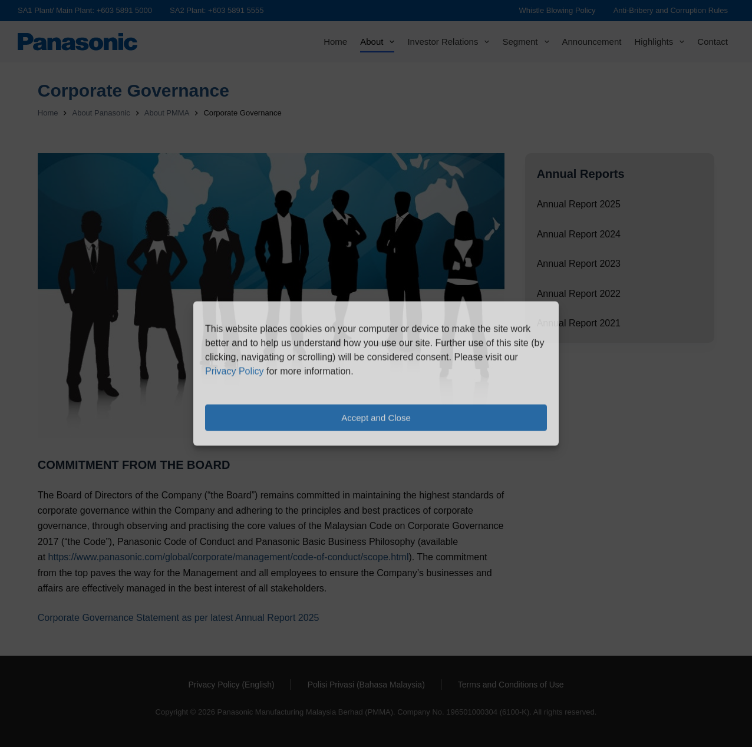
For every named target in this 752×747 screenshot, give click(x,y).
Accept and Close (376, 417)
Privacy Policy (234, 371)
